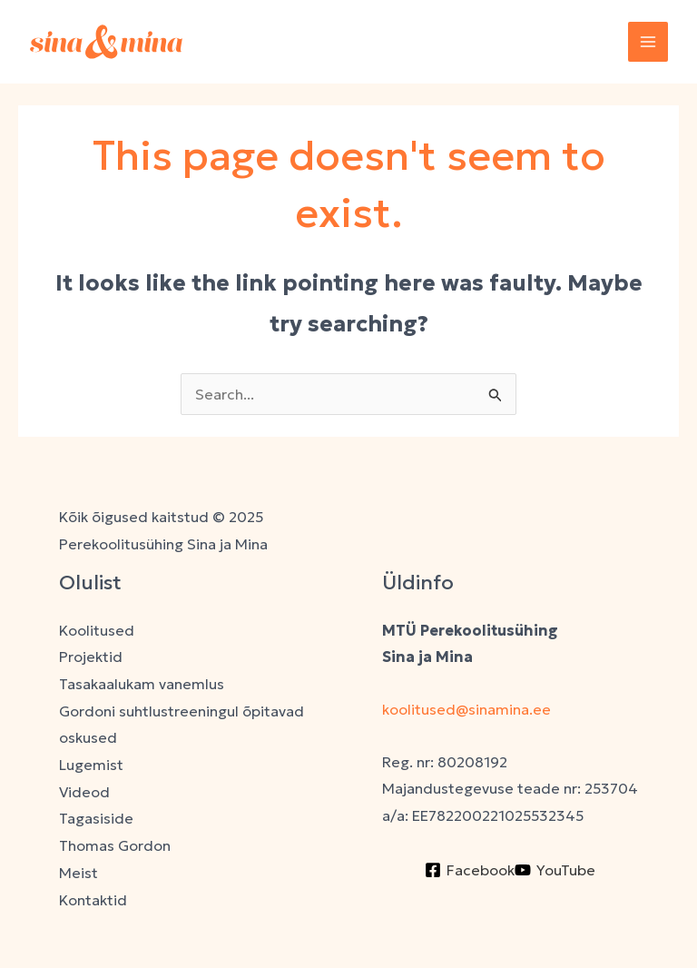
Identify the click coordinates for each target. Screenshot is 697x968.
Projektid (91, 656)
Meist (78, 873)
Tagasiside (96, 818)
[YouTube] (555, 870)
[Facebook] (470, 870)
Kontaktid (93, 900)
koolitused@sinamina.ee (468, 709)
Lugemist (91, 765)
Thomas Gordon (115, 845)
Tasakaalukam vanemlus (141, 684)
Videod (84, 792)
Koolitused (96, 630)
